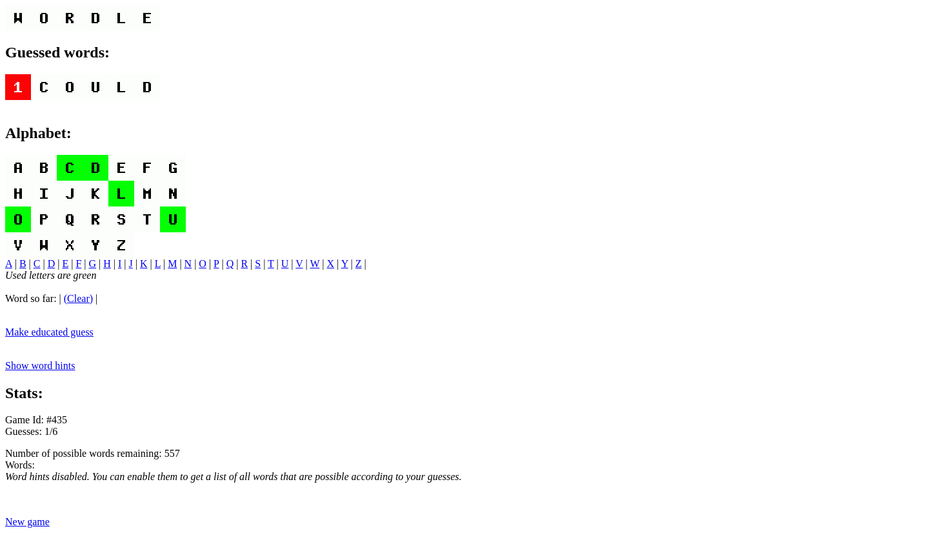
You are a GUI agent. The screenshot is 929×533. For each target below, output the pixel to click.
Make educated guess (49, 332)
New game (27, 521)
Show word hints (40, 365)
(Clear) (78, 298)
